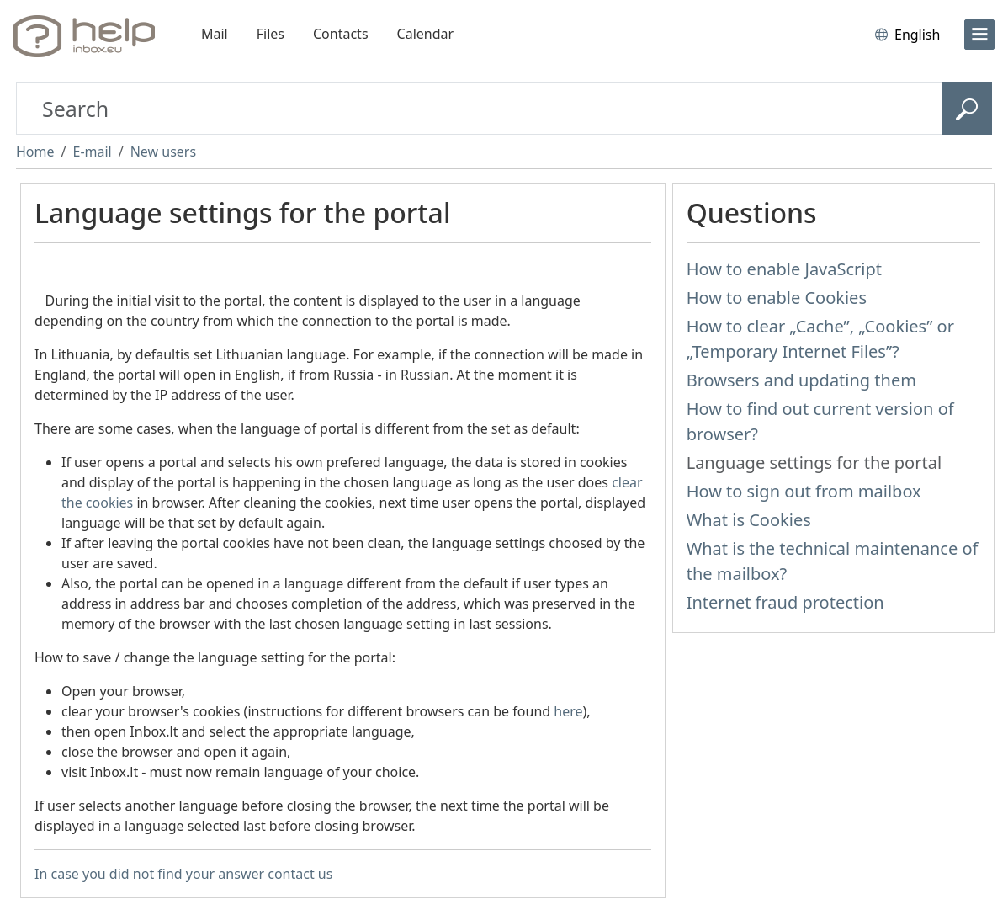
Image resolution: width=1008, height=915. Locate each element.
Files (270, 33)
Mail (214, 33)
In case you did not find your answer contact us (183, 873)
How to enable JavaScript (784, 269)
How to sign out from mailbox (804, 491)
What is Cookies (749, 519)
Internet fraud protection (785, 602)
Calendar (425, 33)
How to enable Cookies (777, 297)
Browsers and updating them (801, 380)
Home (35, 151)
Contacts (341, 33)
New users (163, 151)
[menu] (979, 34)
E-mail (91, 151)
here (568, 711)
